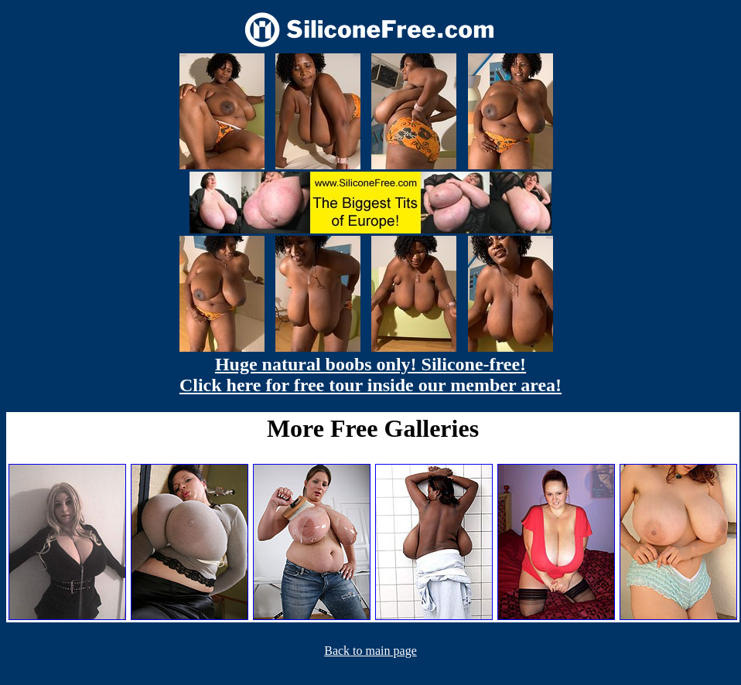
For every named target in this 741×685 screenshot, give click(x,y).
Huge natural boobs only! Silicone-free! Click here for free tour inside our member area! (370, 374)
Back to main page (370, 650)
